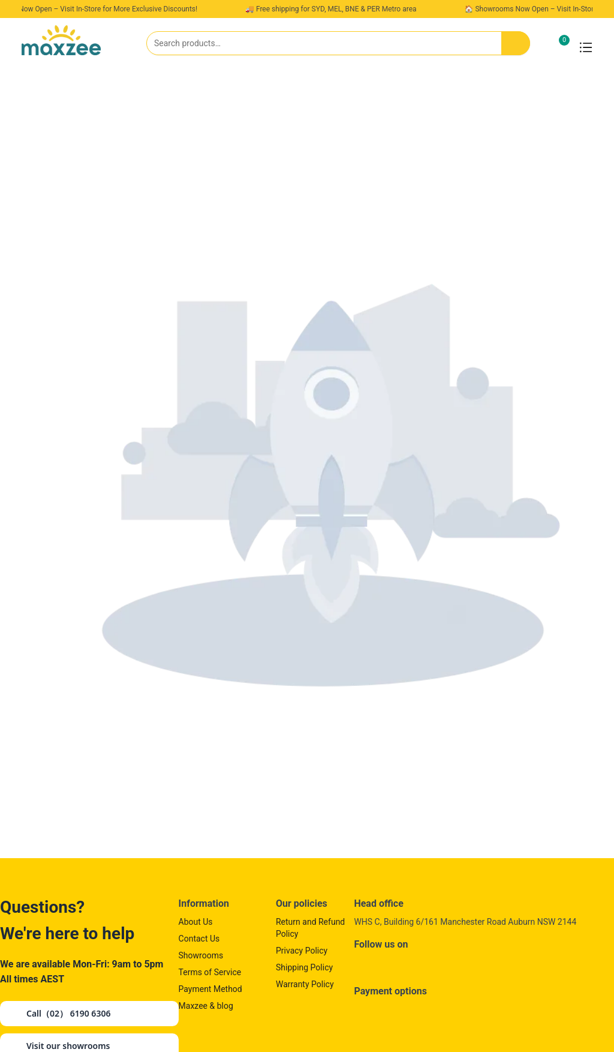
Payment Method (210, 989)
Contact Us (199, 938)
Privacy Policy (301, 950)
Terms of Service (210, 972)
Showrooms (201, 955)
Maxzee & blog (206, 1006)
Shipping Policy (304, 967)
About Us (196, 922)
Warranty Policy (305, 984)
